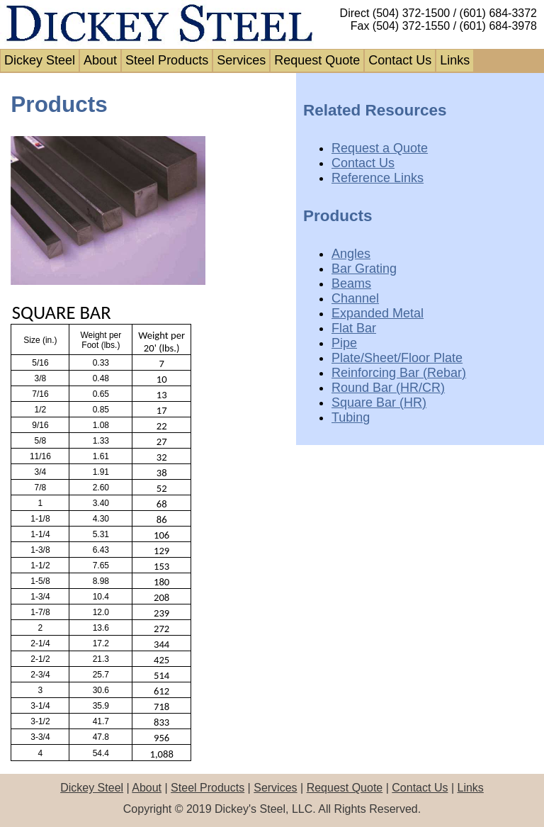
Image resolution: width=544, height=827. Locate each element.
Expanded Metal (378, 313)
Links (455, 60)
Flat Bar (354, 328)
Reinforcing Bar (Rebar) (399, 373)
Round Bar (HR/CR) (388, 388)
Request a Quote (380, 148)
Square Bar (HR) (379, 402)
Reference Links (378, 178)
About (100, 60)
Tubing (351, 417)
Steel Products (166, 60)
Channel (355, 298)
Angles (351, 254)
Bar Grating (364, 268)
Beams (351, 283)
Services (241, 60)
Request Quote (317, 60)
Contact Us (399, 60)
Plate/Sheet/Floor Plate (397, 358)
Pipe (344, 343)
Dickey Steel (39, 60)
